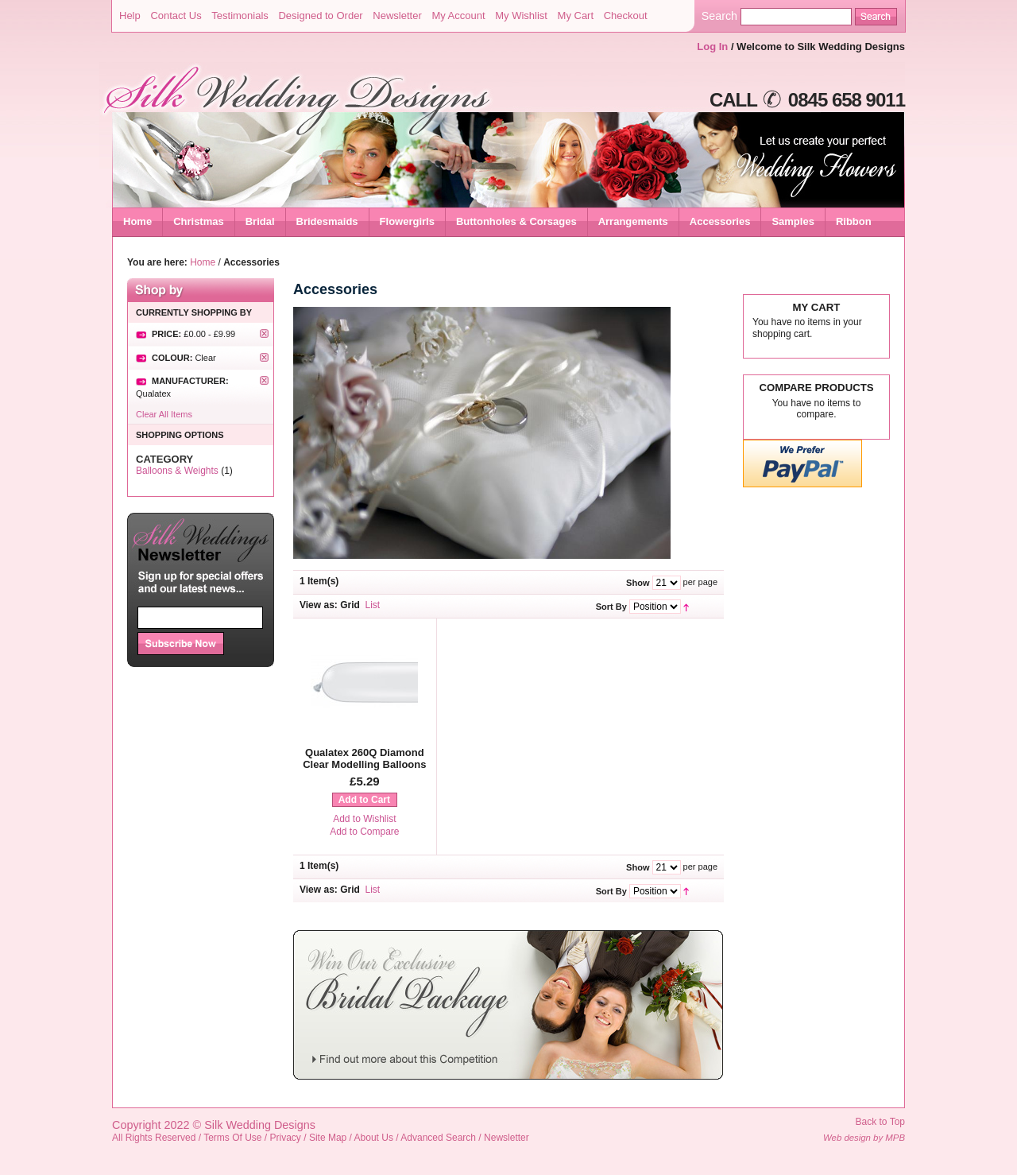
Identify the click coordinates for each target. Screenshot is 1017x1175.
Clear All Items (164, 414)
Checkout (626, 15)
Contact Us (175, 15)
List (373, 605)
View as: (319, 605)
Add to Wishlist (364, 818)
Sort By (611, 606)
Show (637, 583)
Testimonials (240, 15)
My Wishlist (521, 15)
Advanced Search (438, 1137)
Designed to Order (320, 15)
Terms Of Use (232, 1137)
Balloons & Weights (177, 470)
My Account (458, 15)
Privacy (285, 1137)
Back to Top (880, 1121)
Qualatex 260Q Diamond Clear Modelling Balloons (364, 758)
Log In (712, 46)
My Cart (576, 15)
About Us (373, 1137)
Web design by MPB (864, 1137)
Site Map (327, 1137)
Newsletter (397, 15)
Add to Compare (364, 831)
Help (130, 15)
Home (137, 221)
